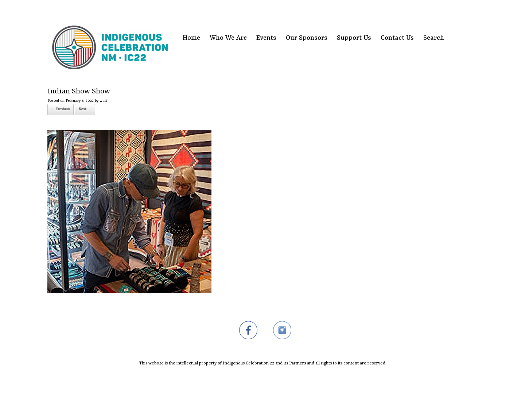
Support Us (354, 38)
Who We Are (228, 38)
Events (266, 38)
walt (103, 100)
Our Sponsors (306, 38)
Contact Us (397, 38)
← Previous (60, 109)
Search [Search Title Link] (433, 38)
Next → (85, 109)
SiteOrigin (258, 380)
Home (191, 38)
